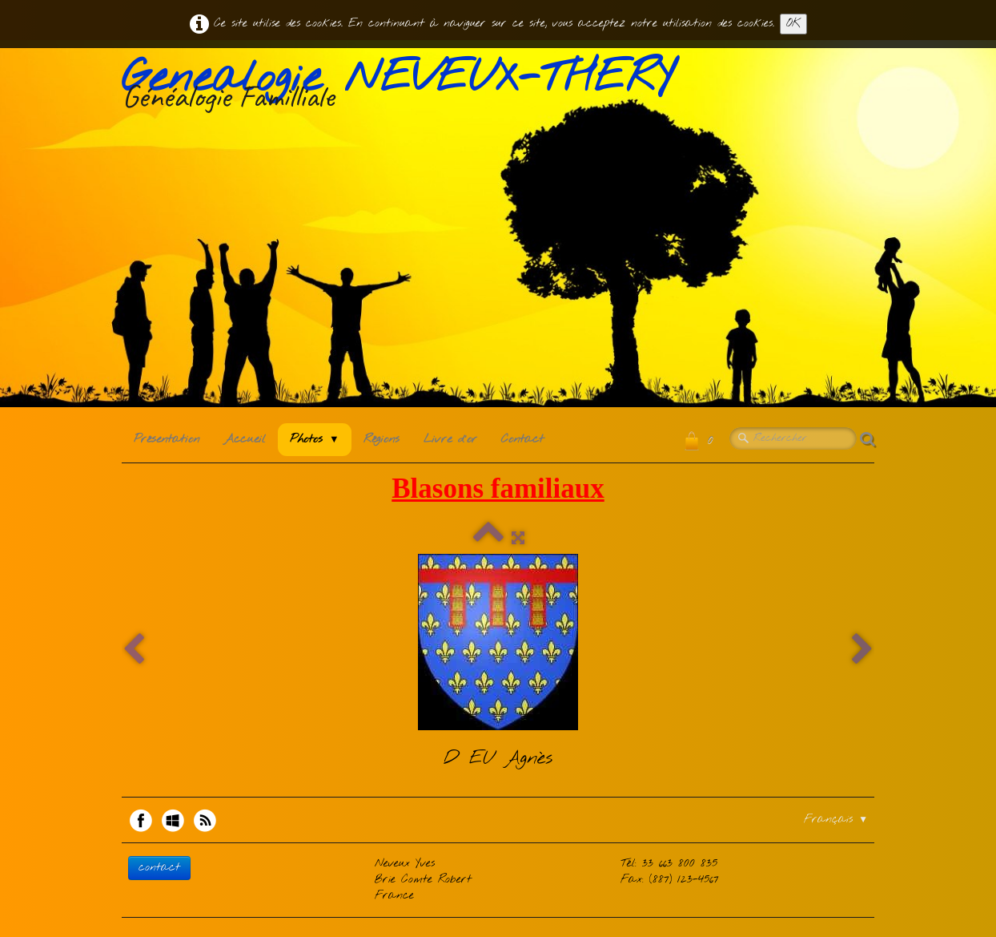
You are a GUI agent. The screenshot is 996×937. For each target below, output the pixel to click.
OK (793, 23)
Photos (314, 439)
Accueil (244, 439)
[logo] (403, 87)
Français (836, 819)
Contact (522, 439)
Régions (381, 439)
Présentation (166, 439)
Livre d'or (450, 439)
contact (159, 867)
